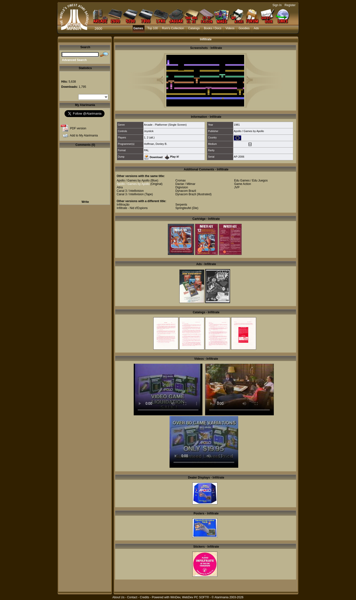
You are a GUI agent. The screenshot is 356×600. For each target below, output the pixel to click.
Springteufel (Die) (186, 208)
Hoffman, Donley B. (155, 143)
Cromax (180, 180)
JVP (236, 187)
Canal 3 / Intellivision (130, 191)
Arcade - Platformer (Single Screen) (165, 124)
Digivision (181, 187)
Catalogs (194, 28)
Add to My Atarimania (84, 135)
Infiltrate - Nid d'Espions (132, 208)
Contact (132, 597)
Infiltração (123, 204)
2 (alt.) (151, 137)
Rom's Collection (173, 28)
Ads (256, 28)
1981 (237, 124)
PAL (146, 150)
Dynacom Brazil (185, 191)
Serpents (181, 204)
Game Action (242, 184)
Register (290, 5)
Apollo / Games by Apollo (249, 131)
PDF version (78, 128)
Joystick (149, 131)
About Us (118, 597)
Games (138, 28)
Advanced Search (74, 60)
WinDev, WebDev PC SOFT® (189, 597)
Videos (229, 28)
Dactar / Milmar (185, 184)
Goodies (244, 28)
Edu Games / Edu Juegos (251, 180)
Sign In (277, 5)
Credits (144, 597)
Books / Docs (212, 28)
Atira (120, 187)
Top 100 (152, 28)
